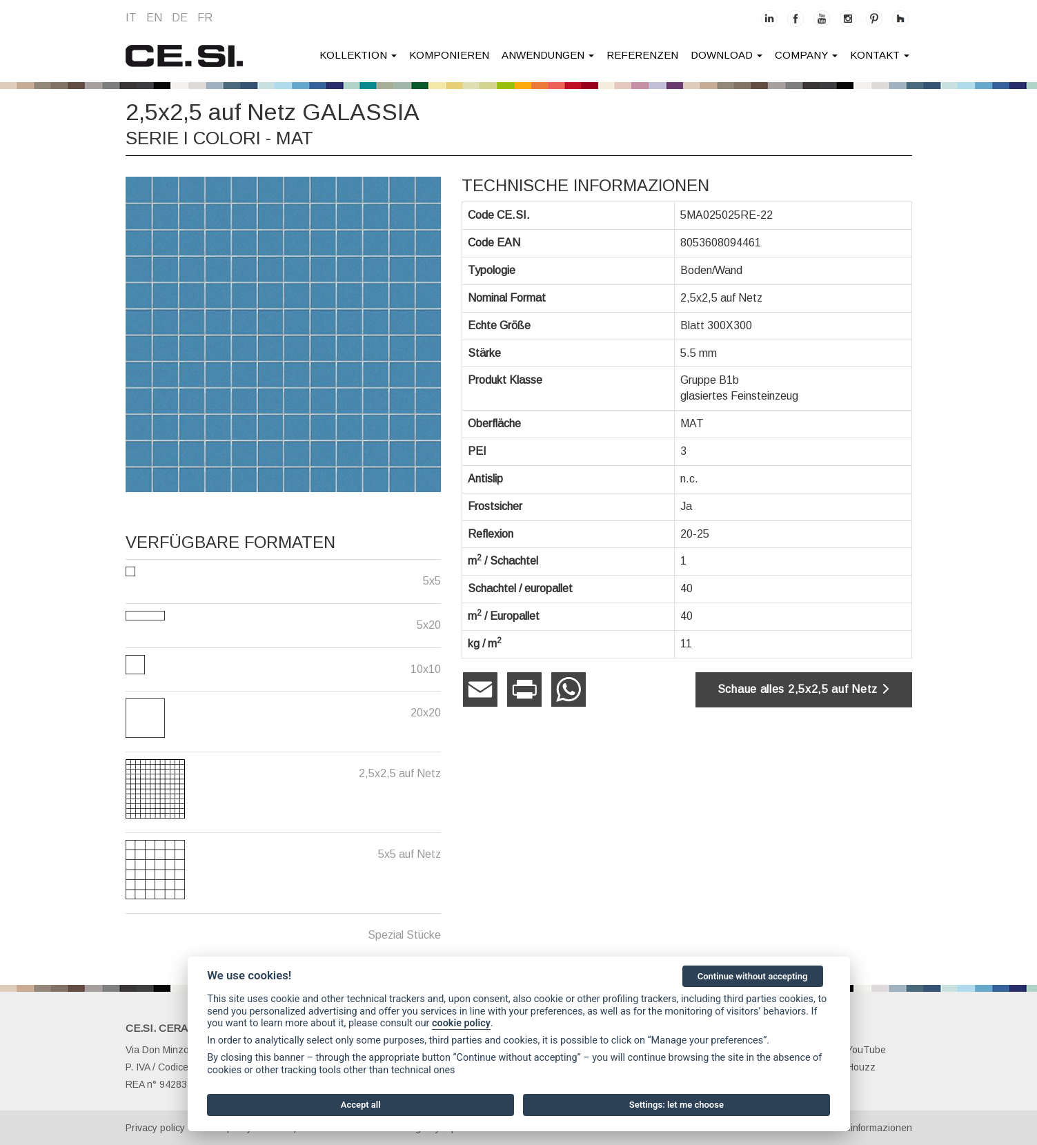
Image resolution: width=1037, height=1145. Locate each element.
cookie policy (461, 1023)
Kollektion (358, 55)
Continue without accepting (753, 976)
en (154, 17)
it (131, 17)
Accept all (361, 1104)
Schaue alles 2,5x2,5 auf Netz (804, 689)
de (180, 17)
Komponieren (449, 55)
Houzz (853, 1067)
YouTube (858, 1049)
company (806, 55)
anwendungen (548, 55)
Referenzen (642, 55)
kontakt (879, 55)
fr (205, 17)
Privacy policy (155, 1127)
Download (726, 55)
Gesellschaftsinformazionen (851, 1127)
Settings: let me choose (676, 1104)
